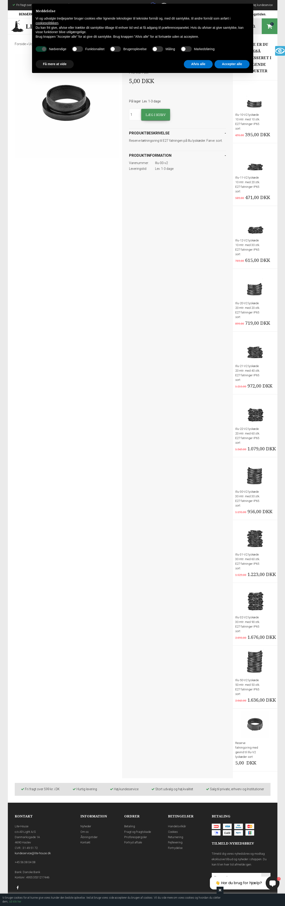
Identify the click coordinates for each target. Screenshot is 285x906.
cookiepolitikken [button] (47, 23)
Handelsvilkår (177, 826)
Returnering (175, 837)
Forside (20, 44)
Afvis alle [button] (198, 64)
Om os (84, 832)
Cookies (173, 832)
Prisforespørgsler (135, 837)
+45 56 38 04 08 (25, 862)
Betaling (129, 826)
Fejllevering (175, 842)
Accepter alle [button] (232, 64)
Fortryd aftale (133, 842)
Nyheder (85, 826)
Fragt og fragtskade (137, 832)
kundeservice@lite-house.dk (33, 853)
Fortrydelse (175, 848)
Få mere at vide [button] (55, 64)
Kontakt (85, 842)
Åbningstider (89, 837)
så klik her (15, 901)
